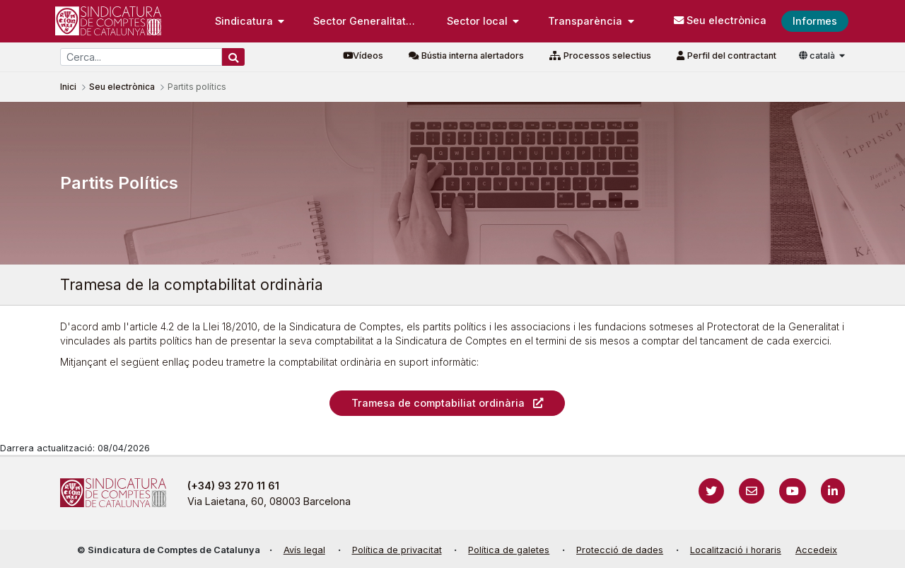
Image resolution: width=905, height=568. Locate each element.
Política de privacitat (397, 550)
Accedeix (816, 550)
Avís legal (304, 550)
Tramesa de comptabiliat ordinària (438, 403)
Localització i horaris (735, 550)
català (818, 55)
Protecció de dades (619, 550)
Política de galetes (508, 550)
